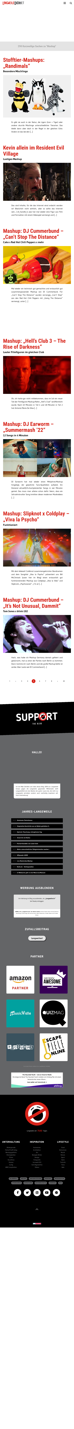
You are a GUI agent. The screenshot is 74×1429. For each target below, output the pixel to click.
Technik (63, 1162)
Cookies (53, 1183)
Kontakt (48, 1178)
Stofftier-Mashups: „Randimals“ (24, 63)
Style (63, 1160)
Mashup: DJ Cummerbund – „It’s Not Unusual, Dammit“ (33, 603)
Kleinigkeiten (11, 1155)
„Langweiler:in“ (50, 898)
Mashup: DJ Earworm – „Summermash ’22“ (28, 427)
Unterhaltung (11, 1142)
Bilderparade (11, 1147)
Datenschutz (41, 1183)
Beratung (28, 1183)
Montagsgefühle (11, 1152)
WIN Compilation (11, 1167)
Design (37, 1157)
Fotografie (36, 1160)
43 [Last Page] (64, 681)
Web (63, 1167)
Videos (37, 1167)
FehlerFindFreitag (11, 1150)
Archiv (23, 1178)
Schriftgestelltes (37, 1165)
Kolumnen (62, 1150)
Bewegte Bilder (37, 1155)
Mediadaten (59, 1178)
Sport (63, 1157)
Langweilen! (37, 938)
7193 (39, 1130)
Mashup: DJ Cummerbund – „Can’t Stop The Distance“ (33, 234)
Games (11, 1162)
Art (37, 1152)
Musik (63, 1152)
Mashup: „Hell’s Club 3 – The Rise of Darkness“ (34, 344)
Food (63, 1147)
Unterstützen (35, 1178)
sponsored (16, 1183)
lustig (11, 1165)
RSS (60, 1183)
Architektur (37, 1150)
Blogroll (14, 1178)
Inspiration (37, 1142)
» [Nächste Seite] (57, 681)
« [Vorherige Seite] (15, 681)
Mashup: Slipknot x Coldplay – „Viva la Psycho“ (36, 516)
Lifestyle (63, 1142)
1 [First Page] (9, 681)
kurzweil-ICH (37, 1162)
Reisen (63, 1155)
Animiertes (37, 1147)
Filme (11, 1157)
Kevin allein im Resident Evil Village (33, 151)
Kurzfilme (11, 1160)
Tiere (63, 1165)
